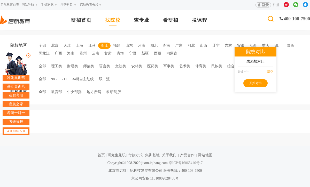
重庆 (265, 45)
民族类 (216, 66)
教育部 (56, 92)
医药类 (152, 66)
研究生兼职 (116, 155)
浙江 (104, 45)
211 (64, 79)
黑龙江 (44, 53)
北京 (54, 45)
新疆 (145, 53)
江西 (253, 45)
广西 (58, 53)
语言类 (104, 66)
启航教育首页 (10, 4)
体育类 (200, 66)
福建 (116, 45)
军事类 (168, 66)
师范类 (88, 66)
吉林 (228, 45)
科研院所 (113, 92)
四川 (278, 45)
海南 (70, 53)
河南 (141, 45)
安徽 (240, 45)
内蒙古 (171, 53)
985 (54, 79)
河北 (191, 45)
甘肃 (108, 53)
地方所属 (94, 92)
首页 (101, 155)
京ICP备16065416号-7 (185, 163)
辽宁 (216, 45)
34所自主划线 (83, 79)
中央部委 (74, 92)
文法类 (120, 66)
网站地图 (205, 155)
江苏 (92, 45)
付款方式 (135, 155)
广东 (178, 45)
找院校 (113, 20)
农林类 (136, 66)
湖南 (166, 45)
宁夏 (132, 53)
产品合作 (187, 155)
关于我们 (169, 155)
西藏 (157, 53)
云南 (95, 53)
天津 (67, 45)
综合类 (232, 66)
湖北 (154, 45)
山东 (129, 45)
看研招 (171, 20)
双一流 (104, 79)
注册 (276, 5)
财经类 (72, 66)
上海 (79, 45)
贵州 (83, 53)
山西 (203, 45)
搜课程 (199, 20)
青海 (120, 53)
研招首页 (81, 20)
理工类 (56, 66)
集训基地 (152, 155)
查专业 (142, 20)
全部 (42, 45)
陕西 (290, 45)
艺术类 (184, 66)
